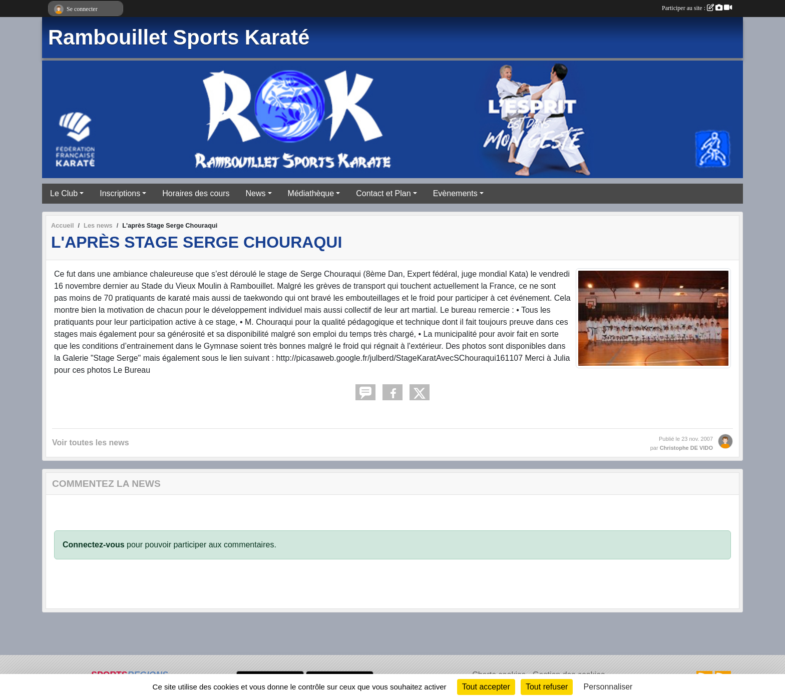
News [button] (256, 193)
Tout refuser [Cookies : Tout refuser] (547, 686)
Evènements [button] (455, 193)
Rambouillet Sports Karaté (178, 37)
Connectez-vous (94, 544)
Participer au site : (697, 8)
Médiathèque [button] (311, 193)
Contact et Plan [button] (383, 193)
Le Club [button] (64, 193)
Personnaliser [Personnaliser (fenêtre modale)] (608, 686)
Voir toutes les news (90, 442)
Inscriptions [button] (120, 193)
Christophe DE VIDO (686, 448)
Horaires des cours (195, 193)
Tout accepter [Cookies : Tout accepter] (486, 686)
